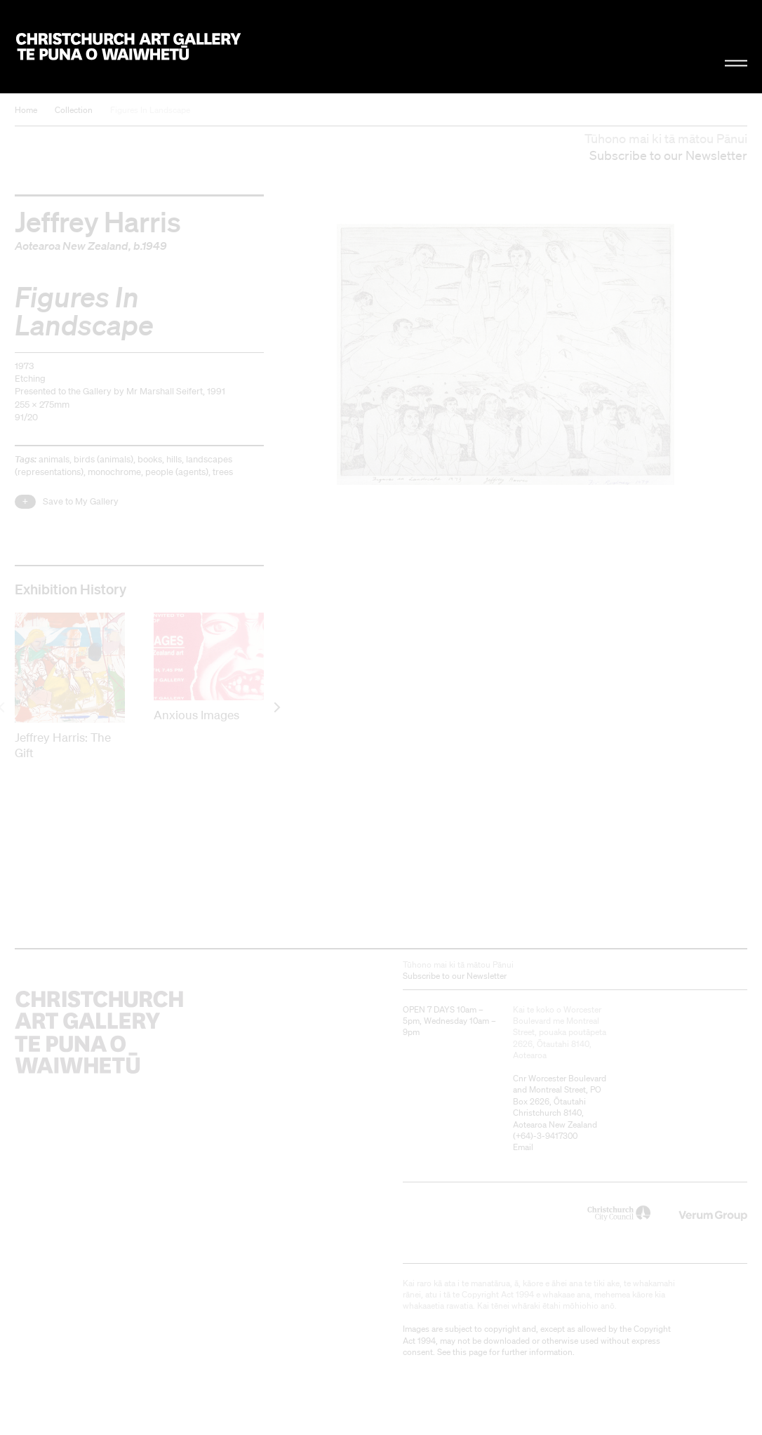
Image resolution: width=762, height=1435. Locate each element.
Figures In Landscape (150, 110)
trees (223, 472)
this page (470, 1352)
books (150, 459)
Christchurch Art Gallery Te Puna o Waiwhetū (128, 46)
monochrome (114, 472)
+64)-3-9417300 (546, 1136)
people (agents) (176, 472)
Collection (74, 110)
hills (174, 459)
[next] (276, 707)
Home (26, 110)
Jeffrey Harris (98, 221)
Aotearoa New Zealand (71, 246)
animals (54, 459)
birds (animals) (103, 459)
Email (523, 1147)
